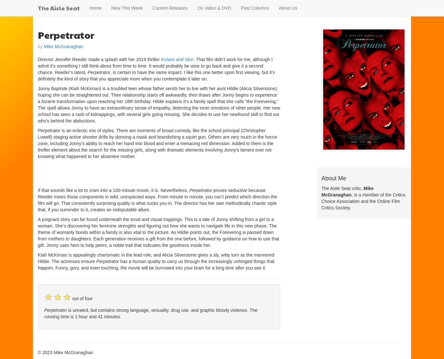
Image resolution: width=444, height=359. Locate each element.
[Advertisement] (113, 172)
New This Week (127, 8)
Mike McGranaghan (63, 46)
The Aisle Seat (59, 8)
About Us (288, 8)
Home (95, 8)
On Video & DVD (214, 8)
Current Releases (170, 8)
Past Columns (255, 8)
